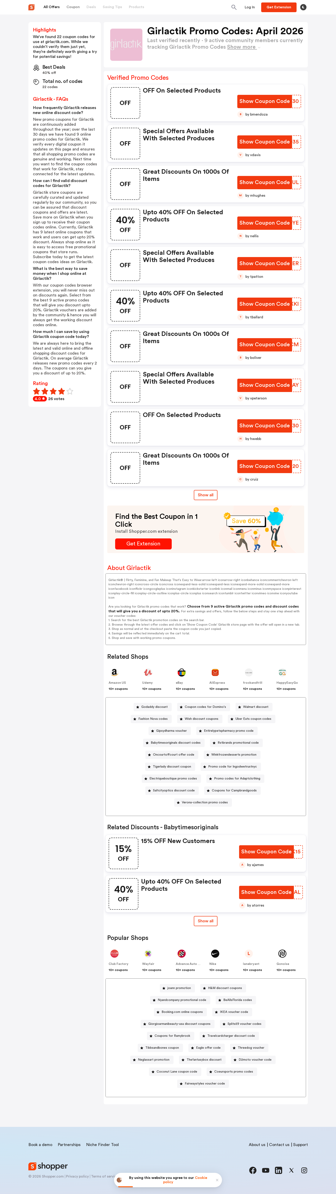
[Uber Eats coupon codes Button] (251, 719)
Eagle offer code (208, 1047)
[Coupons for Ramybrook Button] (170, 1036)
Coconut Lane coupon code (177, 1071)
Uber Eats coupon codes (253, 718)
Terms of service (105, 1176)
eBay (179, 682)
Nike (212, 964)
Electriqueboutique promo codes (173, 778)
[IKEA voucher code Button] (232, 1012)
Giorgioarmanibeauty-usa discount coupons (179, 1023)
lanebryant (251, 964)
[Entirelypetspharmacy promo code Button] (227, 731)
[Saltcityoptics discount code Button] (172, 790)
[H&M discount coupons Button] (223, 988)
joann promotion (179, 988)
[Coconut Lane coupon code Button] (175, 1072)
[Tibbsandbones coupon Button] (160, 1048)
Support (300, 1145)
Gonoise (283, 964)
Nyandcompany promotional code (182, 1000)
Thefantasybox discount (204, 1059)
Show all (205, 921)
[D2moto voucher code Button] (253, 1060)
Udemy (147, 682)
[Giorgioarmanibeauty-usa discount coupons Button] (178, 1024)
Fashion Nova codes (153, 718)
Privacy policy (77, 1176)
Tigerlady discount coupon (172, 766)
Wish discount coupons (201, 718)
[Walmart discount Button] (253, 707)
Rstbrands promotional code (238, 742)
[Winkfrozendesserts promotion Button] (232, 755)
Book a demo (40, 1145)
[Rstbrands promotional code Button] (236, 743)
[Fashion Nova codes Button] (151, 719)
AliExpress (217, 682)
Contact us (279, 1145)
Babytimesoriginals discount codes (176, 742)
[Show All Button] (205, 921)
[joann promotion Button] (177, 988)
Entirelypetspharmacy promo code (229, 730)
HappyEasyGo (287, 682)
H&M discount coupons (225, 988)
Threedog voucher (251, 1047)
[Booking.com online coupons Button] (180, 1012)
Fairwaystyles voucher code (205, 1083)
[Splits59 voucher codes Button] (242, 1024)
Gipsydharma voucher (171, 730)
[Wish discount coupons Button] (199, 719)
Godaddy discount (154, 707)
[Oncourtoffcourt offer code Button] (171, 755)
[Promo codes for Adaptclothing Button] (235, 779)
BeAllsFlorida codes (237, 1000)
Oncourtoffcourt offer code (173, 754)
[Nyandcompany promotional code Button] (180, 1000)
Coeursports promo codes (233, 1071)
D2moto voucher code (255, 1059)
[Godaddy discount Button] (153, 707)
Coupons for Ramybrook (172, 1035)
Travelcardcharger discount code (231, 1035)
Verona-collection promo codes (205, 802)
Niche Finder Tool (102, 1145)
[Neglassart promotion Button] (152, 1060)
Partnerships (69, 1145)
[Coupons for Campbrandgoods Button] (232, 790)
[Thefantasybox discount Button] (202, 1060)
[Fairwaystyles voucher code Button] (203, 1084)
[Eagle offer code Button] (206, 1048)
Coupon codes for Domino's (205, 707)
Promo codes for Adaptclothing (237, 778)
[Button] (249, 7)
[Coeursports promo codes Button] (232, 1072)
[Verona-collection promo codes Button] (203, 802)
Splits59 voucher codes (244, 1023)
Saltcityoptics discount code (174, 790)
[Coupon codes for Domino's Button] (203, 707)
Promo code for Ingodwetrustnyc (232, 766)
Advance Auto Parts (191, 964)
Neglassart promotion (153, 1059)
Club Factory (118, 964)
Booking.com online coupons (182, 1012)
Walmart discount (255, 707)
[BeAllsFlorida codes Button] (236, 1000)
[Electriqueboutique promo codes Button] (171, 779)
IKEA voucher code (234, 1012)
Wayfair (148, 964)
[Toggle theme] (303, 7)
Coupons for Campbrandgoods (234, 790)
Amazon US (117, 682)
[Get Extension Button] (143, 543)
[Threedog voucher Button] (249, 1048)
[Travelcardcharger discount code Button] (229, 1036)
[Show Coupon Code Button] (264, 101)
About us (257, 1145)
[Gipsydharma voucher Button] (170, 731)
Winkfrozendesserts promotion (233, 754)
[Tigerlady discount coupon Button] (170, 767)
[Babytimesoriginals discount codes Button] (174, 743)
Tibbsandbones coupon (162, 1047)
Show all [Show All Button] (205, 495)
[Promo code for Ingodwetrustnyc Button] (231, 767)
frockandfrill (252, 682)
